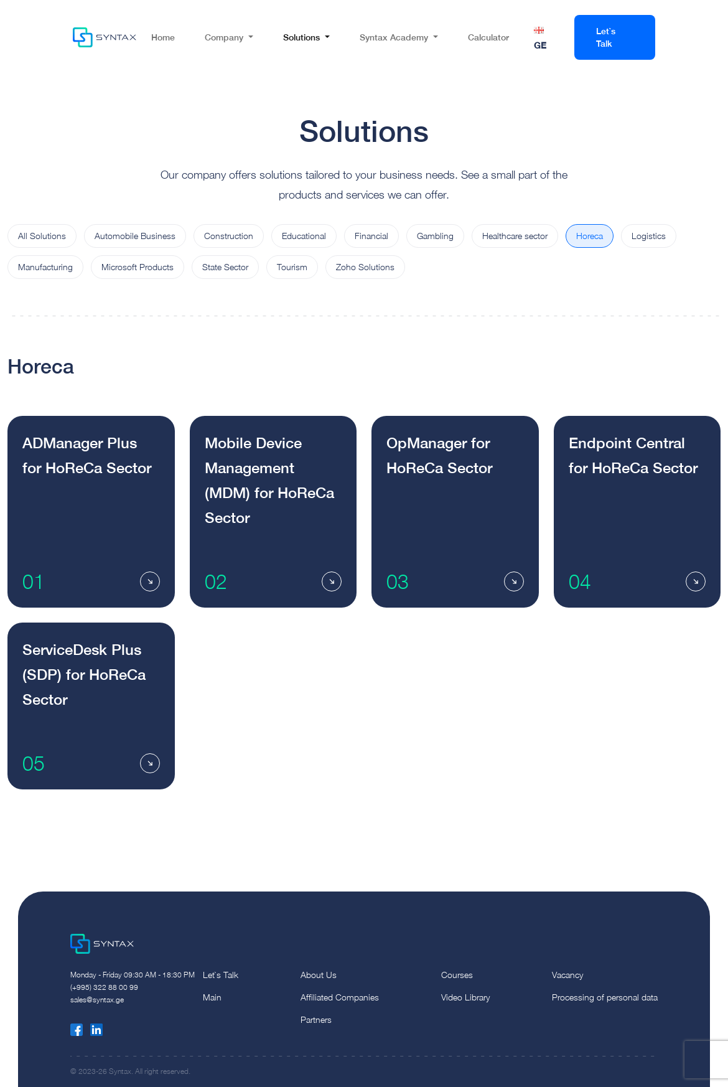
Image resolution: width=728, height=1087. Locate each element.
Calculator (488, 37)
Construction (228, 235)
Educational (304, 235)
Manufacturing (45, 266)
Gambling (435, 235)
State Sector (225, 266)
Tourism (292, 266)
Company (224, 37)
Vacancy (567, 974)
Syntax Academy (394, 37)
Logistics (649, 235)
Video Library (465, 997)
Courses (457, 974)
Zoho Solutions (365, 266)
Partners (316, 1019)
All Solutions (42, 235)
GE (540, 45)
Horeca (589, 235)
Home (163, 37)
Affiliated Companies (340, 997)
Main (212, 997)
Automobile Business (135, 235)
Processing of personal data (605, 997)
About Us (319, 974)
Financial (371, 235)
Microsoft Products (137, 266)
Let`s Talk (605, 37)
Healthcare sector (515, 235)
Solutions (301, 37)
